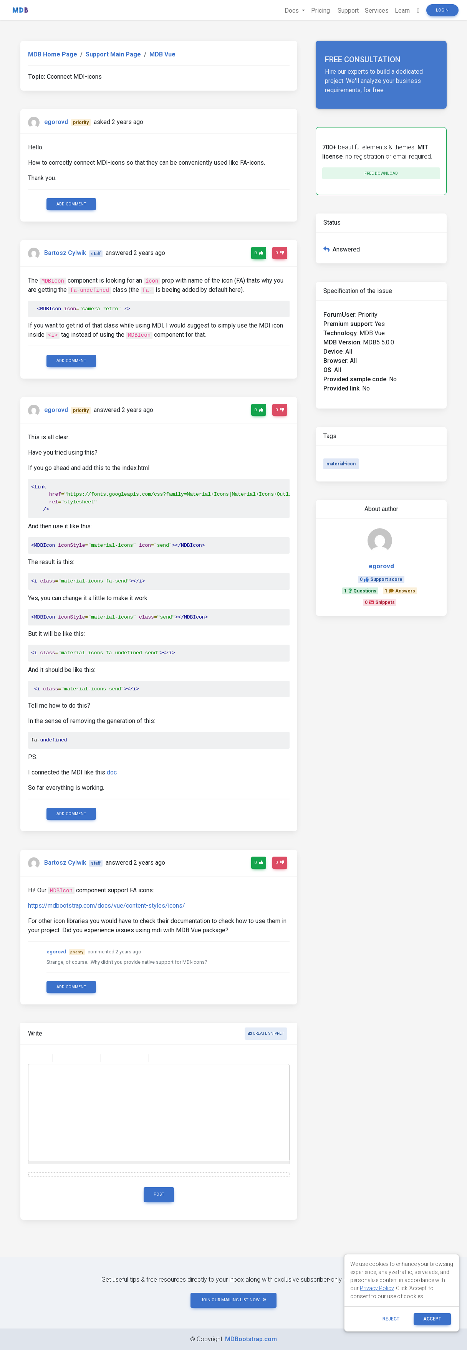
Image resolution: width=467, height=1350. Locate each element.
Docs (292, 10)
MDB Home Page (52, 54)
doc (112, 772)
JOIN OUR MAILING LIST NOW (233, 1299)
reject (391, 1319)
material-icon (341, 464)
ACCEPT (432, 1319)
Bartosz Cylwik (65, 253)
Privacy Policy (377, 1288)
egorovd (56, 122)
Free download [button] (381, 173)
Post (159, 1194)
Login (442, 10)
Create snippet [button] (266, 1033)
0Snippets (380, 602)
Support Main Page (113, 54)
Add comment (71, 204)
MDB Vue (162, 54)
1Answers (400, 591)
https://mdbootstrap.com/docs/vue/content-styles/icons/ (106, 905)
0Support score (381, 579)
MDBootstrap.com (251, 1339)
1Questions (360, 591)
